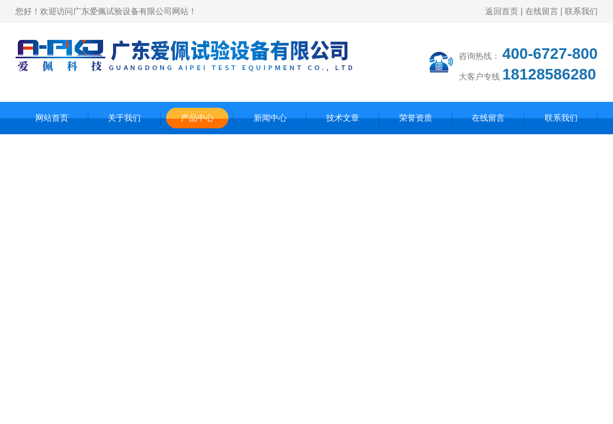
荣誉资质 (415, 117)
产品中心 (197, 117)
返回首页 (501, 11)
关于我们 (124, 117)
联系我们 (581, 11)
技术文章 (342, 117)
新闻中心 (270, 117)
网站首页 (51, 117)
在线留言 (541, 11)
